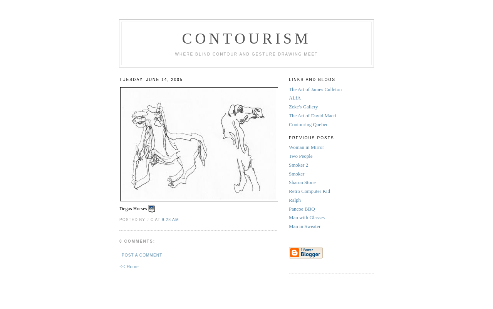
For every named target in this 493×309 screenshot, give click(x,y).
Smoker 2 (299, 165)
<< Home (129, 266)
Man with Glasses (307, 217)
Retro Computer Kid (310, 191)
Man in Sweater (305, 226)
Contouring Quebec (308, 124)
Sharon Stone (303, 182)
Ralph (295, 200)
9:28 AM (170, 220)
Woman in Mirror (307, 147)
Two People (301, 156)
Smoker (297, 174)
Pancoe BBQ (302, 209)
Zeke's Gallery (303, 107)
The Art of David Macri (312, 115)
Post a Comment (142, 255)
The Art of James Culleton (315, 89)
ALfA (295, 98)
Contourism (246, 38)
